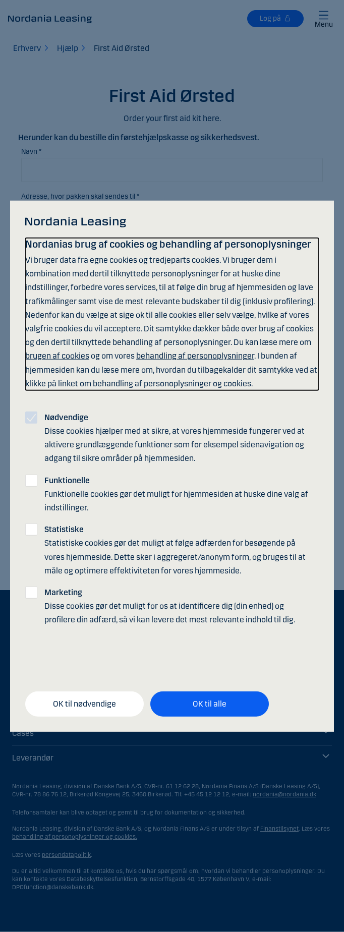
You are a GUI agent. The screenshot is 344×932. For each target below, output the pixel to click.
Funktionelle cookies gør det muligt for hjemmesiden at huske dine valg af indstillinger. (176, 493)
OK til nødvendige (84, 704)
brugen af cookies (57, 356)
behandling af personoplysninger (195, 356)
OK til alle (209, 704)
